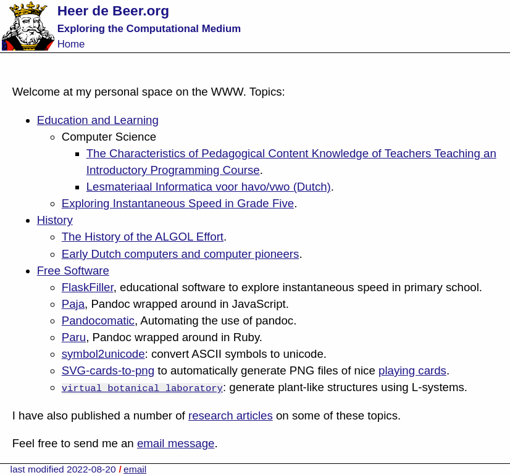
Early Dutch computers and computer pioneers (180, 253)
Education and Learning (98, 120)
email (134, 469)
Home (71, 44)
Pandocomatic (98, 320)
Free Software (73, 270)
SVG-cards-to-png (108, 370)
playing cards (412, 370)
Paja (73, 303)
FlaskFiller (88, 287)
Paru (74, 337)
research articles (230, 415)
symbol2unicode (103, 353)
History (55, 219)
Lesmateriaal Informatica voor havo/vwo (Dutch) (208, 186)
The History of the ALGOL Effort (143, 236)
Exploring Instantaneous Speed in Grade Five (178, 203)
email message (175, 443)
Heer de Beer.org (113, 10)
